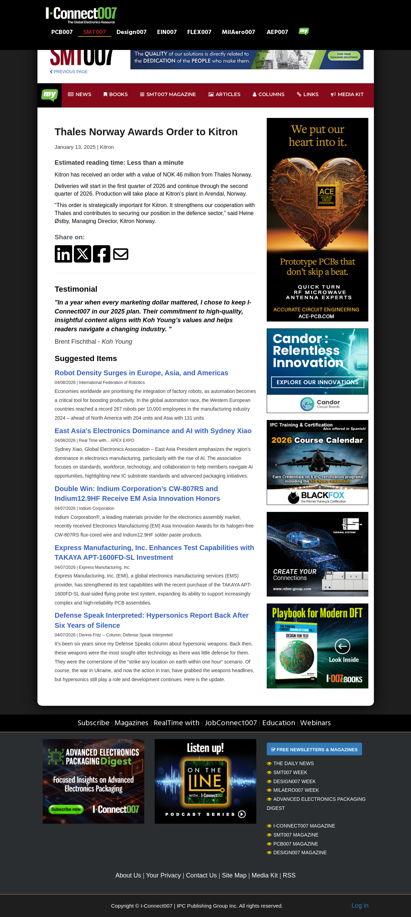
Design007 (132, 33)
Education (278, 723)
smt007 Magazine (168, 94)
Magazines (131, 723)
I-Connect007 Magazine (301, 826)
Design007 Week (291, 781)
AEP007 (277, 33)
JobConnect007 (231, 723)
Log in (359, 905)
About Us (128, 875)
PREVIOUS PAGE (69, 71)
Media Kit (265, 875)
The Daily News (290, 763)
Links (307, 94)
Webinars (315, 723)
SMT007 (94, 33)
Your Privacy (163, 875)
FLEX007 (199, 33)
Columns (268, 94)
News (79, 94)
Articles (224, 94)
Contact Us (201, 875)
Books (116, 94)
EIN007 (167, 33)
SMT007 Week (287, 772)
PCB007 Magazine (292, 844)
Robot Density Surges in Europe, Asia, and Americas (142, 373)
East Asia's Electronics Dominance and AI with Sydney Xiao (153, 431)
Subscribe (93, 723)
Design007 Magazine (297, 852)
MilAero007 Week (293, 790)
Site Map (234, 875)
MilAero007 (238, 33)
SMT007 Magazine (292, 835)
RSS (289, 875)
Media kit (347, 94)
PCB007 (62, 33)
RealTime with (176, 723)
